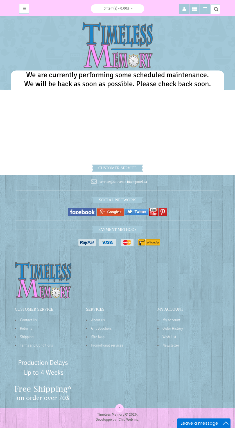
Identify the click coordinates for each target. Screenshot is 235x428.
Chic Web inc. (129, 419)
